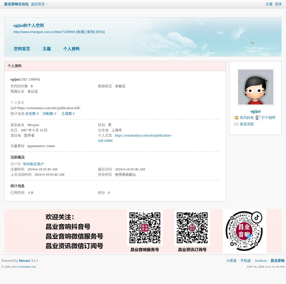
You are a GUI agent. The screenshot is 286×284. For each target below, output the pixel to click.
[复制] (90, 32)
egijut (256, 111)
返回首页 (38, 4)
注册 (269, 4)
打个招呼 (268, 118)
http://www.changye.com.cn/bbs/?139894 (44, 32)
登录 (278, 4)
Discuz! (24, 261)
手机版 (245, 261)
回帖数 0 (49, 113)
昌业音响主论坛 (16, 4)
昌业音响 (278, 261)
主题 (47, 49)
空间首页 (22, 49)
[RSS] (100, 32)
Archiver (260, 261)
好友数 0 (32, 113)
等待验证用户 (33, 164)
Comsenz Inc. (28, 266)
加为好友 (247, 118)
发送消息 (247, 124)
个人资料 (71, 49)
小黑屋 (231, 261)
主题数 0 (68, 113)
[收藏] (80, 32)
